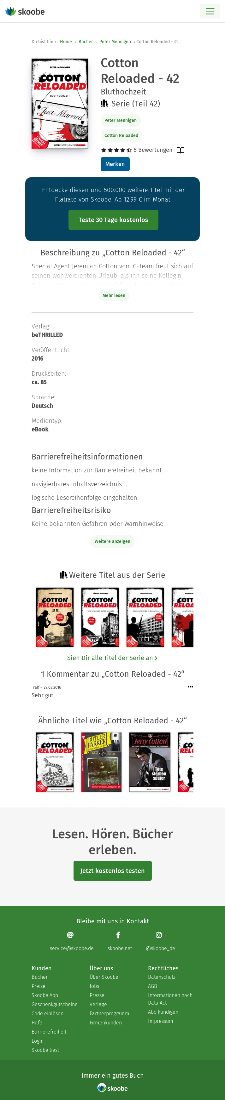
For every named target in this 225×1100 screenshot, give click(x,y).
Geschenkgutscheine (54, 1004)
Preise (38, 986)
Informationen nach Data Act (170, 999)
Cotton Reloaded (121, 135)
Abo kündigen (163, 1012)
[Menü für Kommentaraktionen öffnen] (190, 687)
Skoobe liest (45, 1050)
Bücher (86, 41)
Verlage (98, 1004)
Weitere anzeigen (112, 541)
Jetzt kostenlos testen (112, 871)
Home (66, 41)
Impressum (160, 1021)
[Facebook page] (119, 941)
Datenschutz (161, 977)
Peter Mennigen (115, 41)
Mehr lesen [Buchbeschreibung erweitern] (114, 295)
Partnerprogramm (109, 1014)
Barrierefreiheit (49, 1032)
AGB (152, 986)
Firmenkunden (106, 1023)
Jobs (94, 986)
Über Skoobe (104, 977)
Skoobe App (45, 995)
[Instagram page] (160, 941)
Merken (115, 164)
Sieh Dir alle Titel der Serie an (112, 658)
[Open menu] (210, 11)
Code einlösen (47, 1014)
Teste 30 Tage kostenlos (113, 220)
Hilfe (37, 1023)
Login (38, 1041)
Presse (97, 995)
